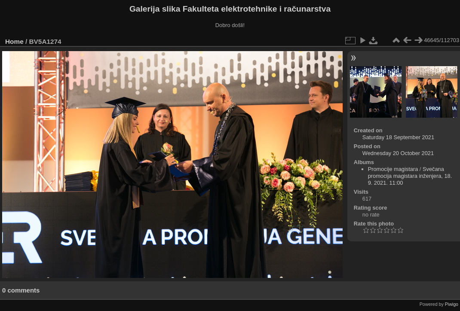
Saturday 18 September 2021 (398, 137)
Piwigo (451, 304)
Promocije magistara (393, 169)
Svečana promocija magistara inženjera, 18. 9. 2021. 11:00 (410, 176)
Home (14, 41)
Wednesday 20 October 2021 (398, 153)
